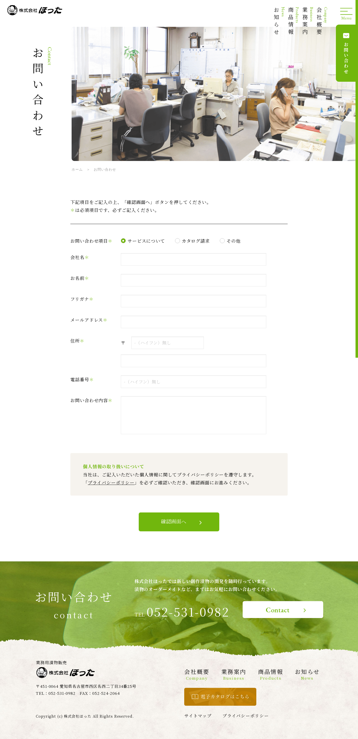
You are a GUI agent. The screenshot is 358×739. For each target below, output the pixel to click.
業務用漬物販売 (51, 662)
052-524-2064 (106, 693)
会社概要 (321, 21)
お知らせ (279, 21)
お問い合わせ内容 (91, 400)
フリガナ (82, 299)
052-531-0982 (188, 611)
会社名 (79, 257)
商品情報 (293, 21)
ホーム (77, 169)
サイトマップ (198, 716)
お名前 (79, 278)
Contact (278, 609)
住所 (77, 340)
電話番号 (82, 379)
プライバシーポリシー (111, 482)
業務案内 (307, 21)
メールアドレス (89, 319)
